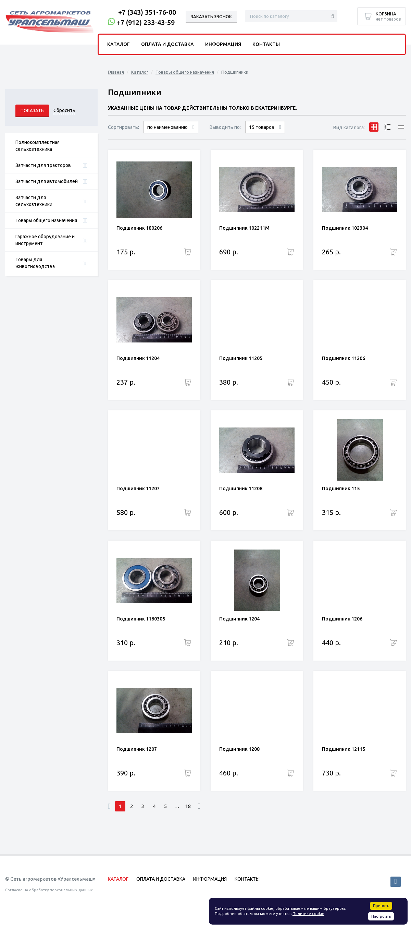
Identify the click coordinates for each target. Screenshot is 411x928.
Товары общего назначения (46, 220)
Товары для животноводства (35, 263)
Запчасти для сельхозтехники (33, 201)
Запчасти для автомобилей (46, 181)
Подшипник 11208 (240, 488)
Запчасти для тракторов (43, 165)
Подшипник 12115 (343, 749)
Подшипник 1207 (136, 749)
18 (188, 806)
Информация (223, 44)
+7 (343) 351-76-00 (147, 12)
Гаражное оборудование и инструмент (45, 240)
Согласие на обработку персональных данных (49, 890)
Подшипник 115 (341, 488)
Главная (116, 72)
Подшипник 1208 (239, 749)
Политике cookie (308, 914)
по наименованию (167, 127)
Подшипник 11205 (240, 358)
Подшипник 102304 (345, 228)
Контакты (266, 44)
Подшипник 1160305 (140, 619)
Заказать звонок (211, 16)
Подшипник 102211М (244, 228)
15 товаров (261, 127)
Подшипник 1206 (342, 619)
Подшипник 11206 (343, 358)
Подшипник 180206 (139, 228)
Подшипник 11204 (138, 358)
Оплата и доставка (167, 44)
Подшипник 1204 (239, 619)
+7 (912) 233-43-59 (146, 22)
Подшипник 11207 (138, 488)
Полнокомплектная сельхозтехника (37, 146)
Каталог (139, 72)
